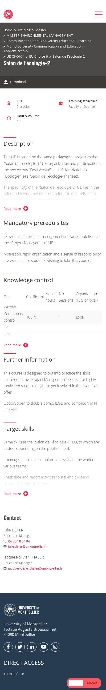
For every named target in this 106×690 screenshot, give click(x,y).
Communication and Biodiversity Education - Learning (49, 41)
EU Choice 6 (38, 56)
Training (24, 30)
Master (40, 30)
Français (91, 683)
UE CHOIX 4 (15, 56)
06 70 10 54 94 (19, 541)
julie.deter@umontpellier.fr (27, 546)
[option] (91, 683)
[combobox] (76, 683)
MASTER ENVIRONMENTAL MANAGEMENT (40, 35)
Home (8, 30)
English (76, 683)
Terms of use (14, 673)
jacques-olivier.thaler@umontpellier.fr (35, 568)
